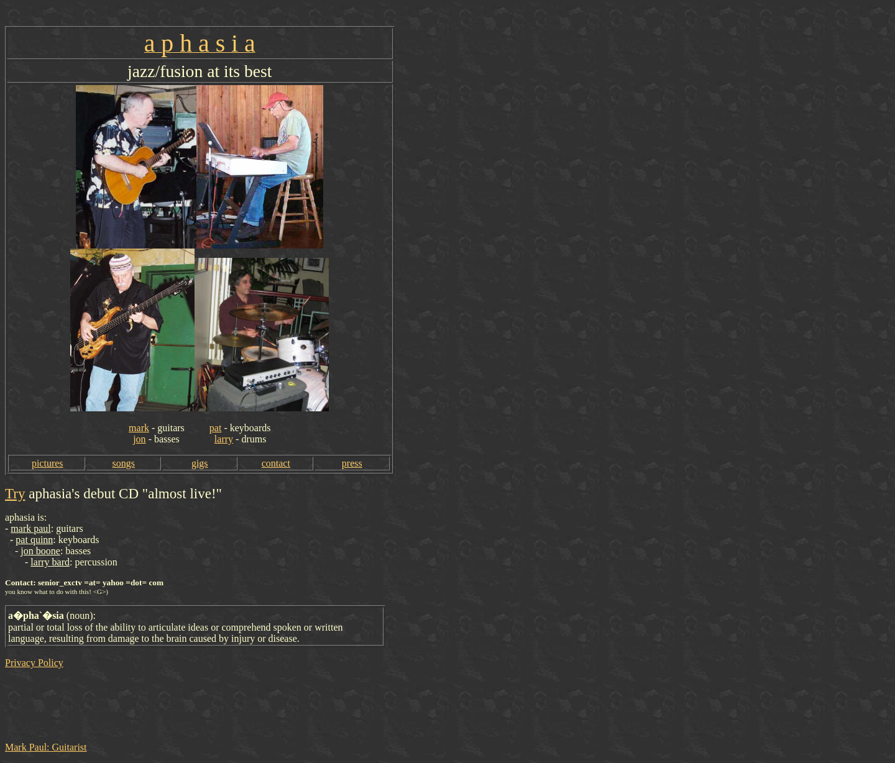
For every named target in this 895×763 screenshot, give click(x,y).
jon (139, 439)
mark (139, 428)
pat (215, 428)
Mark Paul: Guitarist (46, 747)
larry (223, 439)
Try (15, 493)
